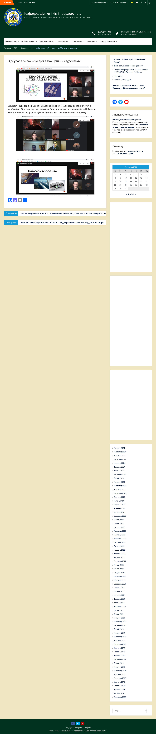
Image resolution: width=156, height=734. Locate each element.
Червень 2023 (119, 505)
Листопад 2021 (120, 576)
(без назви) (118, 76)
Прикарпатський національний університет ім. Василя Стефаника (75, 731)
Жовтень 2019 (119, 640)
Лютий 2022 (119, 565)
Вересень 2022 (120, 539)
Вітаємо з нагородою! (122, 80)
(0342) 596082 (104, 32)
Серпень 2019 (119, 648)
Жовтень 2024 (119, 456)
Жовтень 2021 (119, 580)
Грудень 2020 (119, 618)
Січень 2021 (119, 614)
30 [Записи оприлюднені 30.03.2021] (120, 189)
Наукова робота (46, 41)
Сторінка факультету (119, 2)
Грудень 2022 (119, 527)
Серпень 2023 (119, 497)
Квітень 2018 (119, 693)
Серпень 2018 (119, 682)
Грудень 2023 (119, 482)
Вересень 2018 (120, 678)
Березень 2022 (120, 561)
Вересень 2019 (120, 644)
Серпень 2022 (119, 542)
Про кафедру (11, 41)
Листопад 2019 (120, 637)
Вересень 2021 (120, 584)
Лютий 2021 (119, 610)
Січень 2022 (119, 569)
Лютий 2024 (119, 478)
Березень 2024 (120, 474)
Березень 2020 (120, 625)
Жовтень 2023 (119, 490)
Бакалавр (91, 41)
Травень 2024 (119, 467)
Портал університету (99, 2)
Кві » (134, 194)
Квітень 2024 (119, 471)
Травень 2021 (119, 599)
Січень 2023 (119, 524)
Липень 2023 (119, 501)
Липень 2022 (119, 546)
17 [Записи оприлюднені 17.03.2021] (126, 181)
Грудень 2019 (119, 633)
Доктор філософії (107, 41)
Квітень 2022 (119, 557)
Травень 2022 (119, 554)
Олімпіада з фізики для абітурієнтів (126, 120)
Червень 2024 (119, 463)
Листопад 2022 (120, 531)
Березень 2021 (120, 607)
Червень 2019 (119, 652)
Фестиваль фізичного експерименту (128, 66)
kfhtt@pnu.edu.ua (104, 34)
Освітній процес (28, 41)
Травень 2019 (119, 656)
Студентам (77, 41)
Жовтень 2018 (119, 674)
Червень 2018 (119, 686)
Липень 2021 (119, 591)
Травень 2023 (119, 508)
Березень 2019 (120, 659)
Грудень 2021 (119, 573)
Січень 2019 (119, 663)
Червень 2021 (119, 595)
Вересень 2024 (120, 459)
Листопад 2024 (120, 452)
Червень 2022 (119, 550)
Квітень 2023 (119, 512)
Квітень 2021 (119, 603)
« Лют (128, 194)
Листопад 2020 (120, 622)
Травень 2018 (119, 690)
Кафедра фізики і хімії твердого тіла (52, 13)
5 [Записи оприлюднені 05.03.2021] (135, 174)
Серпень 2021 (119, 588)
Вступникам (63, 41)
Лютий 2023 (119, 520)
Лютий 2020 (119, 629)
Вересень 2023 (120, 493)
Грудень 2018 (119, 667)
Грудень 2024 (119, 448)
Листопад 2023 (120, 486)
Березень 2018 (120, 697)
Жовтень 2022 (119, 535)
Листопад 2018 (120, 671)
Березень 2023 (120, 516)
